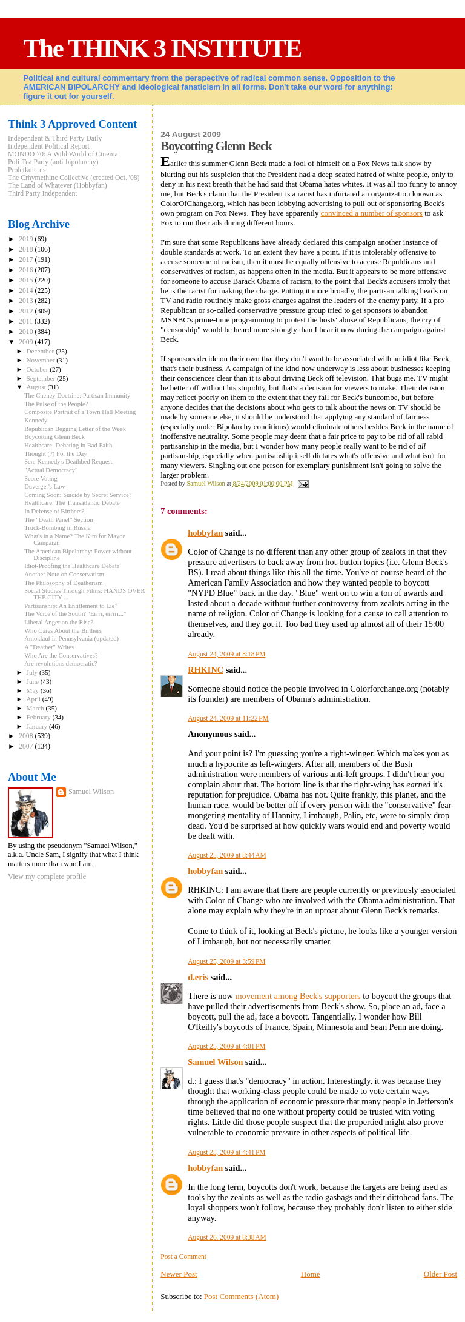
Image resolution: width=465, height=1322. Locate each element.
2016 (27, 270)
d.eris (198, 977)
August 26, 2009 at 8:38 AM (227, 1237)
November (42, 360)
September (42, 378)
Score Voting (41, 478)
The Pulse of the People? (56, 404)
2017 (27, 260)
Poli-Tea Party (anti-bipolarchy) (53, 162)
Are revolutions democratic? (60, 663)
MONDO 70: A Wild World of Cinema (63, 154)
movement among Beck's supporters (298, 996)
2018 (27, 249)
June (34, 681)
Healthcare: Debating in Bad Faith (68, 445)
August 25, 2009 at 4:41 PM (226, 1152)
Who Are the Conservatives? (60, 655)
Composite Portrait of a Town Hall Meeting (80, 412)
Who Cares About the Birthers (63, 630)
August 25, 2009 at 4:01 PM (226, 1046)
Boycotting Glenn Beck (54, 436)
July (33, 672)
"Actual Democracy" (51, 470)
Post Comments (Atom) (241, 1296)
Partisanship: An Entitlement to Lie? (70, 606)
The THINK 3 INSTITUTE (162, 48)
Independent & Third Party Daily (55, 138)
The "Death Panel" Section (58, 519)
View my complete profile (47, 876)
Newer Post (178, 1273)
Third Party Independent (43, 194)
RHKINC (205, 670)
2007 (27, 746)
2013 (27, 301)
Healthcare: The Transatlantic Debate (72, 502)
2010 (27, 332)
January (38, 726)
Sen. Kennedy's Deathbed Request (68, 461)
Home (310, 1273)
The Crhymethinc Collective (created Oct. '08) (74, 178)
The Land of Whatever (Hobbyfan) (57, 186)
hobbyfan (205, 533)
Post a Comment (183, 1256)
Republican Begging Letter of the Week (75, 429)
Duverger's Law (44, 486)
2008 (27, 736)
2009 (27, 342)
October (38, 369)
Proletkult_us (27, 170)
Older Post (440, 1273)
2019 (27, 239)
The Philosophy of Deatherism (63, 582)
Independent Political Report (49, 146)
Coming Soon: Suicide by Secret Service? (77, 495)
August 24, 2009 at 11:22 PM (228, 718)
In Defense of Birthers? (54, 511)
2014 (27, 291)
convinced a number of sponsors (372, 213)
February (40, 717)
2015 (27, 280)
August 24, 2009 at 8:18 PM (226, 654)
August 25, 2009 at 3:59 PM (226, 961)
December (41, 351)
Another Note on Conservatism (64, 574)
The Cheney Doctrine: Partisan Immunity (77, 395)
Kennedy (35, 420)
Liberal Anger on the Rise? (58, 622)
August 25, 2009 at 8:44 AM (227, 855)
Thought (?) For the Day (55, 453)
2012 (27, 311)
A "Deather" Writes (49, 647)
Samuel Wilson (215, 1062)
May (34, 690)
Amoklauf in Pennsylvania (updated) (71, 638)
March (36, 708)
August (37, 386)
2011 (27, 321)
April (34, 699)
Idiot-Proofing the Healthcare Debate (71, 566)
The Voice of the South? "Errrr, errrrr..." (75, 613)
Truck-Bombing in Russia (57, 527)
